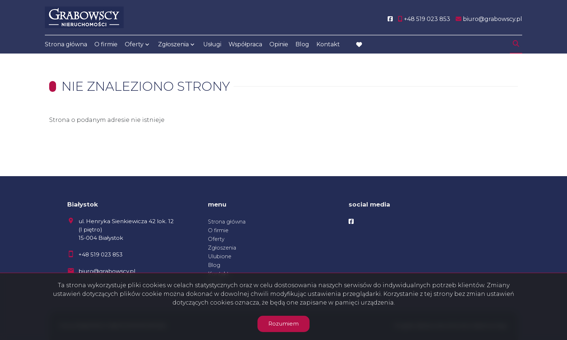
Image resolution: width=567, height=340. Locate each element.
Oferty (134, 44)
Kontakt (328, 44)
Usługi (212, 44)
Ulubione (219, 256)
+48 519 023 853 (100, 254)
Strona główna (66, 44)
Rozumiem (283, 323)
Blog (302, 44)
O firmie (106, 44)
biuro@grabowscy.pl (106, 271)
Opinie (278, 44)
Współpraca (245, 44)
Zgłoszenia (173, 44)
